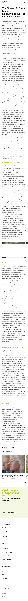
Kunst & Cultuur (6, 559)
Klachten (4, 578)
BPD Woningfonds (7, 552)
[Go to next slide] (25, 257)
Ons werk (4, 536)
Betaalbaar (5, 528)
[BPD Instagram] (8, 588)
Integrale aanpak (6, 524)
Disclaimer (4, 596)
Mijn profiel (5, 575)
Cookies (4, 593)
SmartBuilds (5, 555)
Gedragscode (6, 566)
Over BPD (5, 548)
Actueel (4, 540)
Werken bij (5, 562)
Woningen (5, 543)
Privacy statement (5, 599)
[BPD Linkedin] (2, 588)
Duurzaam (5, 531)
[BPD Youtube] (5, 588)
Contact (4, 571)
